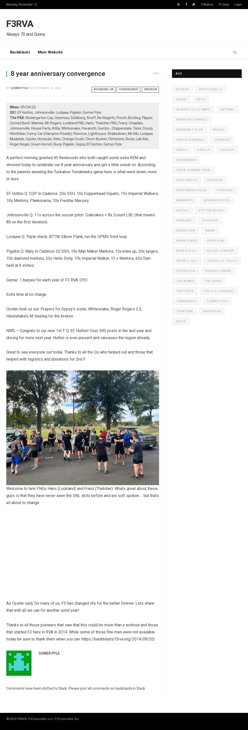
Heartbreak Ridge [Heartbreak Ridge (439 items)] (191, 190)
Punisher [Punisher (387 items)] (210, 220)
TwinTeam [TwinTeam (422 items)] (184, 311)
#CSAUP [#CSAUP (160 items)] (182, 89)
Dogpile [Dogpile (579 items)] (227, 150)
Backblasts (20, 52)
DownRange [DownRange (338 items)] (186, 160)
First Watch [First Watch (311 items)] (186, 180)
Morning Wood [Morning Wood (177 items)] (216, 200)
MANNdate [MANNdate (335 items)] (185, 200)
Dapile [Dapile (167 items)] (182, 150)
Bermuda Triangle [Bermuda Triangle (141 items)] (192, 119)
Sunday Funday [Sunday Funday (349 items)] (218, 271)
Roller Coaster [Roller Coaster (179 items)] (220, 250)
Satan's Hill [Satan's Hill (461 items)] (186, 260)
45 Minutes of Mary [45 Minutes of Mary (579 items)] (193, 109)
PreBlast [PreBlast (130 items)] (184, 220)
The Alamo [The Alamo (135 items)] (185, 281)
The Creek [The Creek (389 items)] (212, 281)
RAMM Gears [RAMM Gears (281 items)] (186, 240)
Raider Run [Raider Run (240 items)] (185, 230)
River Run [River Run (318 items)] (215, 240)
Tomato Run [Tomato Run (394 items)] (217, 301)
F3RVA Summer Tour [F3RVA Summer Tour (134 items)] (193, 170)
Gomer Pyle (19, 88)
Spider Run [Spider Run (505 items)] (185, 271)
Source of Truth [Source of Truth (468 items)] (222, 260)
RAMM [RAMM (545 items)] (210, 230)
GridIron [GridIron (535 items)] (215, 180)
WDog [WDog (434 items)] (181, 321)
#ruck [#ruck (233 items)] (181, 99)
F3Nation (207, 4)
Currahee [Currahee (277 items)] (222, 139)
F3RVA (19, 23)
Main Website (50, 52)
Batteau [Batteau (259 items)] (227, 109)
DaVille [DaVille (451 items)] (203, 150)
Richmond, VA (103, 89)
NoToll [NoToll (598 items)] (182, 210)
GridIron (150, 89)
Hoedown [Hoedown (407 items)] (225, 190)
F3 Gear (224, 4)
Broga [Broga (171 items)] (218, 129)
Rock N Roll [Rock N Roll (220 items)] (186, 250)
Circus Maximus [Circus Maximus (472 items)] (190, 139)
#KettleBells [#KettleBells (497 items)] (210, 89)
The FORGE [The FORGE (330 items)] (185, 291)
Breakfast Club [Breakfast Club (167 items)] (189, 129)
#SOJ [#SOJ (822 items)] (201, 99)
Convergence (128, 89)
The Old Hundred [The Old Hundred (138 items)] (219, 291)
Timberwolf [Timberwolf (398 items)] (186, 301)
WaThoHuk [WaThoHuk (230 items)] (212, 311)
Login (238, 4)
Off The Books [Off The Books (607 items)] (211, 210)
